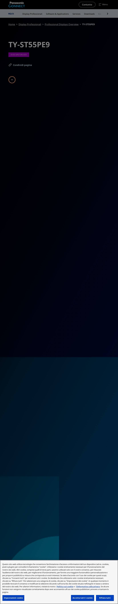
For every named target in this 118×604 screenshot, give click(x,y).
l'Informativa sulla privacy (88, 586)
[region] (59, 582)
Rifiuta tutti (105, 598)
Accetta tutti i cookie (83, 598)
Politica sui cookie (65, 586)
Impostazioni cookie (13, 598)
